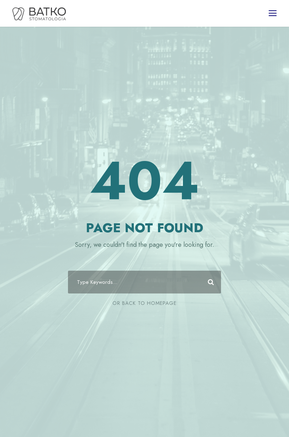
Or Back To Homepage (144, 303)
